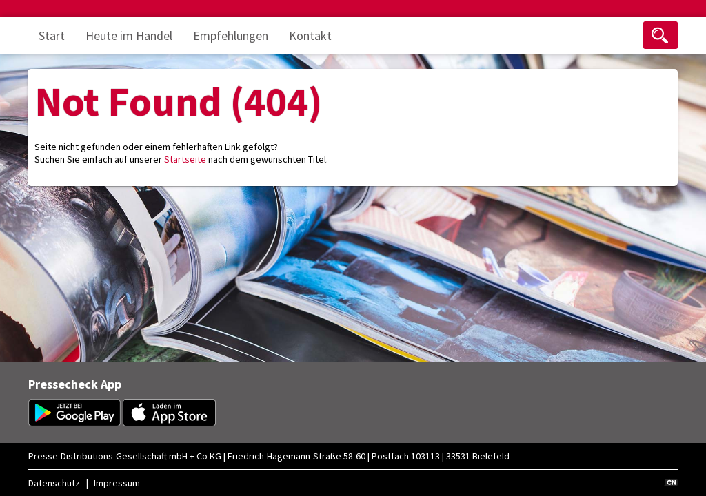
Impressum (117, 483)
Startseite (185, 159)
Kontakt (310, 35)
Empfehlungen (230, 35)
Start (52, 35)
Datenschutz (54, 483)
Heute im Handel (128, 35)
